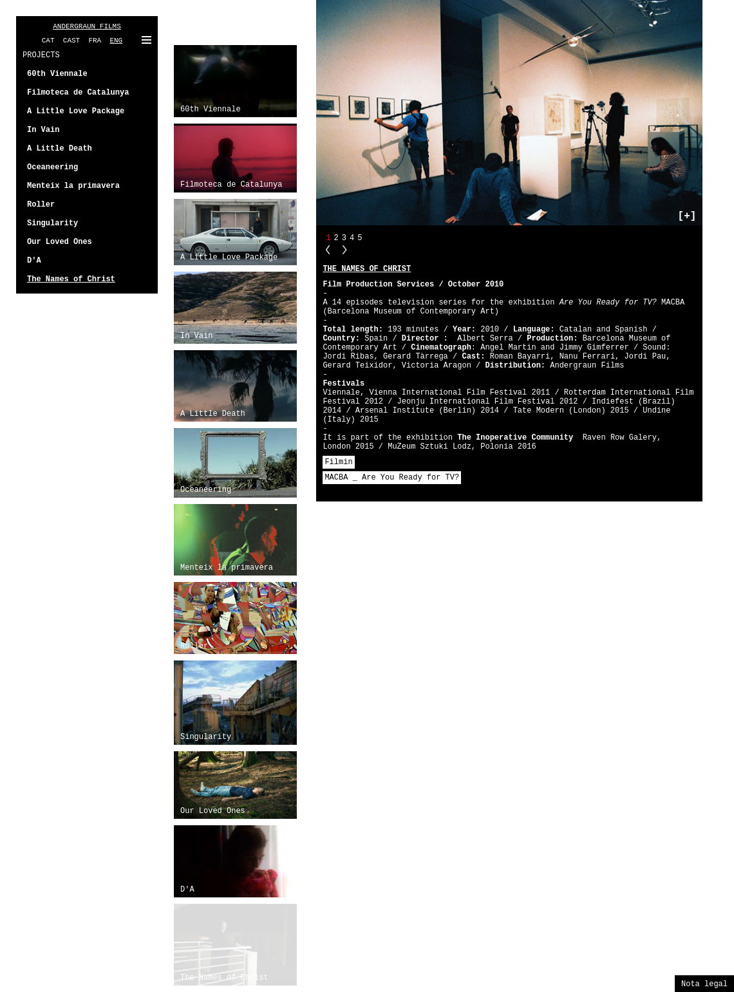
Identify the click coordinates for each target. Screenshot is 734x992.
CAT (48, 40)
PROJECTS (41, 55)
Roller (194, 646)
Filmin (338, 462)
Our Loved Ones (212, 811)
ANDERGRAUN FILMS (87, 26)
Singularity (205, 737)
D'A (187, 889)
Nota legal (704, 984)
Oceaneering (205, 489)
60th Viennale (210, 109)
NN (344, 249)
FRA (94, 40)
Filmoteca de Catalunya (231, 184)
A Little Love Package (229, 257)
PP (328, 249)
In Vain (196, 336)
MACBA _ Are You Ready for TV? (392, 477)
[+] (687, 216)
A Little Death (212, 413)
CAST (71, 40)
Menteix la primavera (226, 567)
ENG (115, 40)
